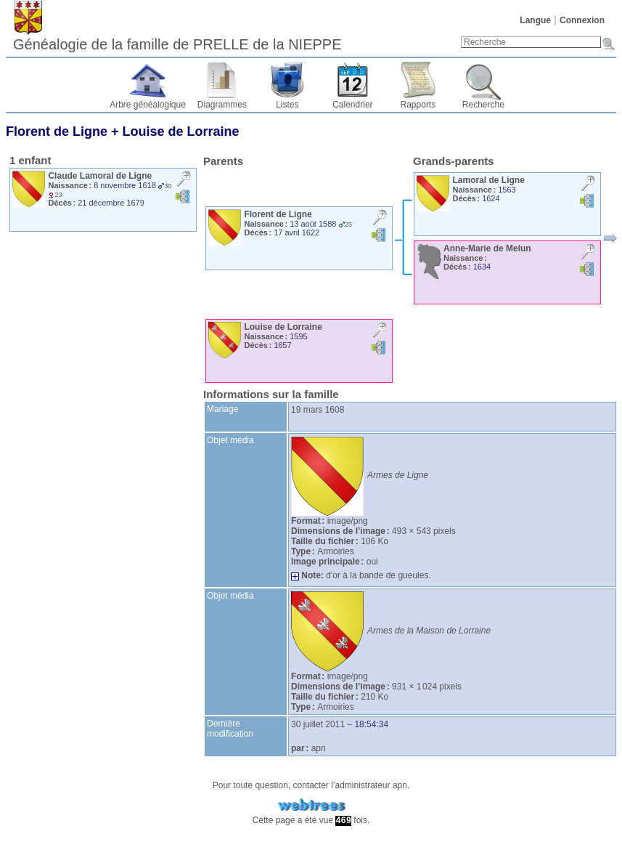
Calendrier (352, 105)
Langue (535, 20)
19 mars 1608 (317, 410)
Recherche (483, 105)
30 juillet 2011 (318, 724)
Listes (287, 105)
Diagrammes (222, 105)
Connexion (582, 20)
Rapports (418, 105)
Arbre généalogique (148, 105)
